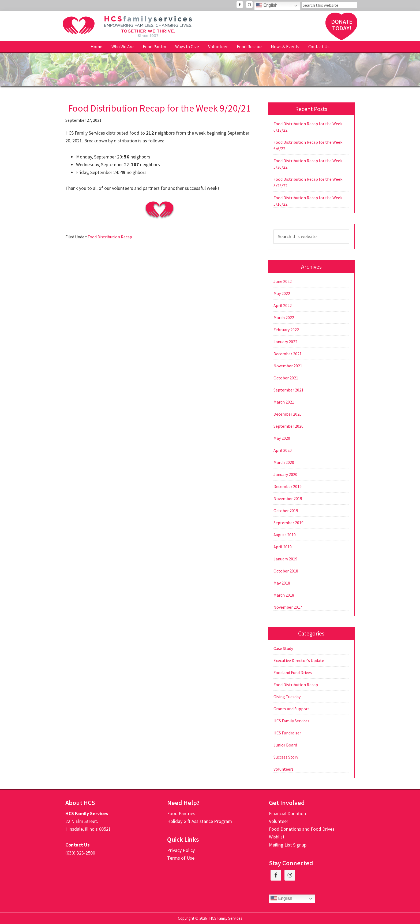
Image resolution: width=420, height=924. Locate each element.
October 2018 (285, 571)
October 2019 (285, 510)
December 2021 (287, 353)
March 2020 (283, 462)
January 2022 (285, 341)
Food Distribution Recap (110, 236)
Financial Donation (287, 813)
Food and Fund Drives (292, 672)
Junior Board (285, 745)
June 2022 (282, 281)
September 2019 (288, 522)
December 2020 (287, 414)
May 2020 (281, 438)
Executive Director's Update (298, 660)
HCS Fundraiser (287, 732)
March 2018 (283, 595)
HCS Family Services (291, 720)
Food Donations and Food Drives (302, 829)
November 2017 (287, 607)
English (267, 5)
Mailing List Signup (287, 845)
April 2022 (282, 305)
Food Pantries (181, 813)
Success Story (285, 757)
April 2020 (282, 450)
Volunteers (283, 769)
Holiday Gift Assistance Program (199, 821)
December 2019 (287, 486)
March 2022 (283, 317)
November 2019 (287, 498)
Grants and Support (291, 708)
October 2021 (285, 377)
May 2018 (281, 583)
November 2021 (287, 365)
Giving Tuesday (287, 696)
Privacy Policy (181, 850)
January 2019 (285, 558)
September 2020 (288, 426)
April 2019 (282, 546)
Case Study (283, 648)
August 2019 (284, 534)
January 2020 (285, 474)
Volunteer (278, 821)
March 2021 (283, 402)
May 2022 (281, 293)
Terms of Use (180, 858)
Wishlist (276, 837)
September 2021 (288, 390)
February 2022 (286, 329)
